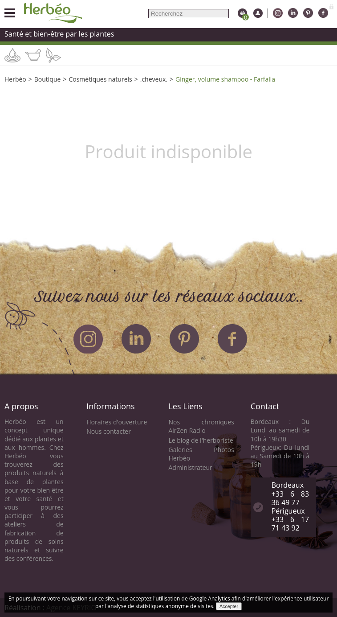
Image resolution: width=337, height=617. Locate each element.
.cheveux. (153, 79)
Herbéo (15, 79)
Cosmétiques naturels (100, 79)
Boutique (47, 79)
